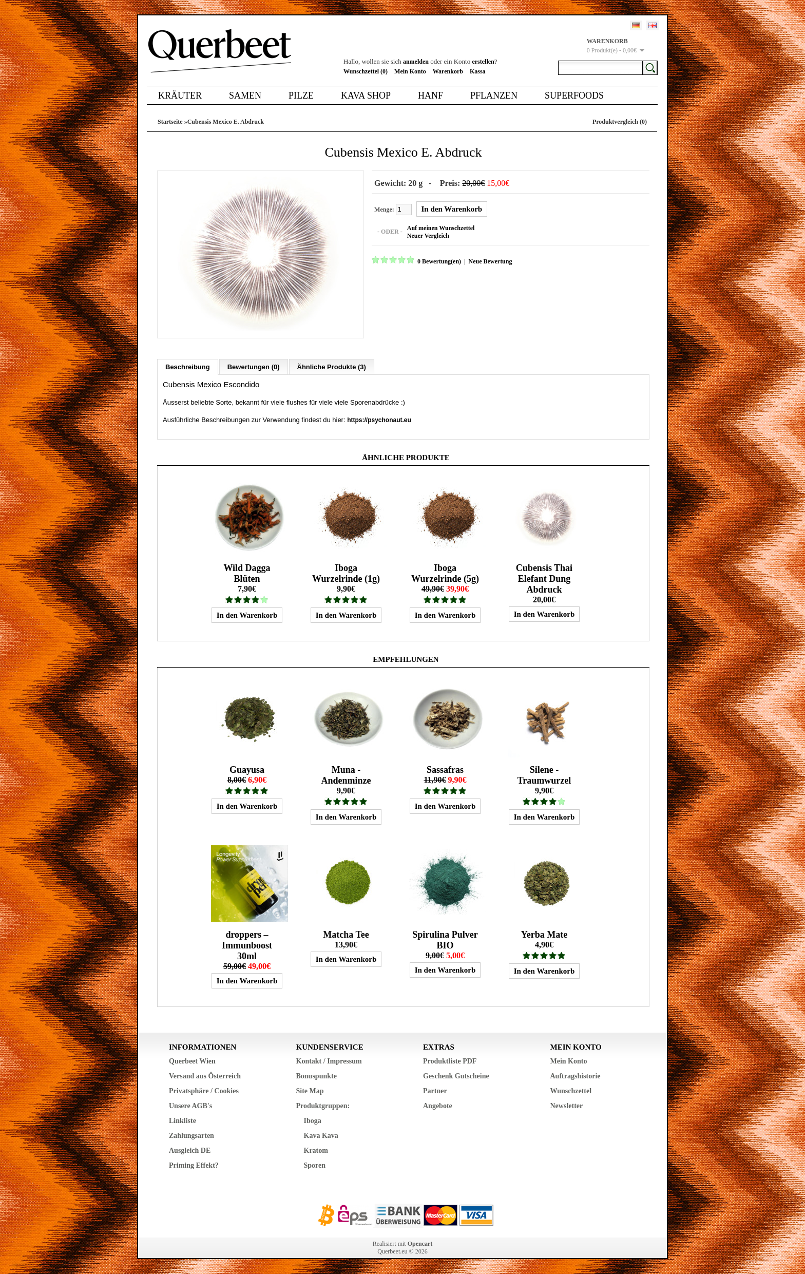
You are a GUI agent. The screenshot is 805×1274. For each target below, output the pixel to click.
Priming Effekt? (194, 1165)
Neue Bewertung (489, 261)
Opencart (420, 1243)
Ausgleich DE (189, 1150)
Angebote (437, 1105)
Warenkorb (448, 71)
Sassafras (445, 769)
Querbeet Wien (192, 1060)
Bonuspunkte (316, 1075)
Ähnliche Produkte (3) (331, 366)
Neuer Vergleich (428, 235)
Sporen (315, 1165)
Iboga (312, 1120)
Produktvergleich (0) (619, 121)
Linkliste (182, 1120)
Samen (245, 95)
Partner (435, 1090)
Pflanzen (494, 95)
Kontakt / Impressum (329, 1060)
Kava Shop (366, 95)
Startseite (170, 121)
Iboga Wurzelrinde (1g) (346, 572)
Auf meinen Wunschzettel (440, 228)
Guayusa (246, 769)
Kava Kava (321, 1135)
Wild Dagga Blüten (246, 572)
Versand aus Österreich (205, 1075)
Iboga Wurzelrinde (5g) (445, 572)
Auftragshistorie (575, 1075)
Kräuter (180, 95)
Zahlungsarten (191, 1135)
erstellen (483, 61)
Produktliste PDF (449, 1060)
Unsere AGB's (190, 1105)
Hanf (430, 95)
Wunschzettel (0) (365, 71)
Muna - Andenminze (346, 774)
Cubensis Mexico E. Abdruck (225, 121)
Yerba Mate (544, 934)
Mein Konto (410, 71)
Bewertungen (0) (253, 366)
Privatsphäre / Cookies (204, 1090)
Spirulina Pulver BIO (445, 939)
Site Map (310, 1090)
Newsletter (566, 1105)
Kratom (316, 1150)
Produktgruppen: (323, 1105)
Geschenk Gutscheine (456, 1075)
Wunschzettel (571, 1090)
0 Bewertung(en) (439, 261)
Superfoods (574, 95)
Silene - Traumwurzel (544, 774)
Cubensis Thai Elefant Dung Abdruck (544, 578)
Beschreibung (187, 366)
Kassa (478, 71)
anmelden (416, 61)
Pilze (301, 95)
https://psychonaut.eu (379, 419)
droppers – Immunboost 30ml (247, 945)
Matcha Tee (346, 934)
